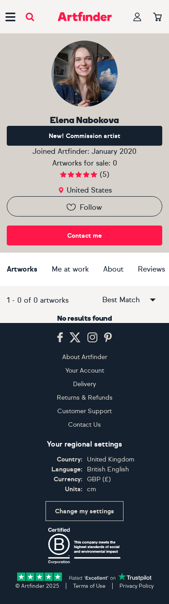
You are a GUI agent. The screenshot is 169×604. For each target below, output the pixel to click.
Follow (83, 207)
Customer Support (84, 411)
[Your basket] (157, 17)
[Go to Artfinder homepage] (85, 16)
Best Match (129, 300)
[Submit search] (29, 17)
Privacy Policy (136, 586)
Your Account (84, 370)
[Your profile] (137, 17)
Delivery (84, 384)
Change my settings (84, 511)
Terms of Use (89, 586)
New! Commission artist (84, 136)
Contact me (84, 236)
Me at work (70, 269)
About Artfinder (84, 357)
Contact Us (84, 425)
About (113, 269)
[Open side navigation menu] (10, 16)
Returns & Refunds (85, 397)
